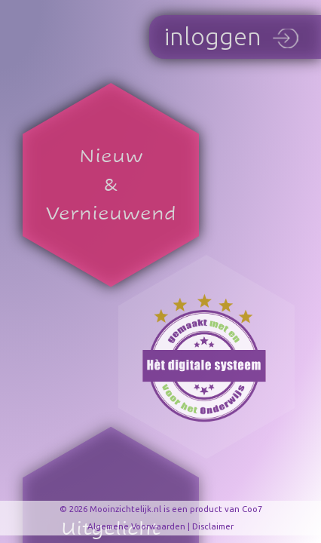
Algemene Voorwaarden (136, 526)
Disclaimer (213, 526)
